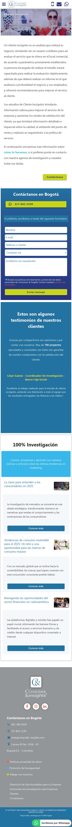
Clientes (14, 793)
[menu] (4, 4)
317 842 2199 (18, 731)
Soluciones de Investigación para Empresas (34, 789)
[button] (36, 204)
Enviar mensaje (36, 292)
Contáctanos (55, 177)
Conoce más (36, 528)
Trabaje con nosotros (20, 774)
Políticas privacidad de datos (24, 761)
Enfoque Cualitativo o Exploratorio (23, 19)
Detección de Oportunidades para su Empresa (35, 784)
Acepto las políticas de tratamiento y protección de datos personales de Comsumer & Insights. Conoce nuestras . (35, 282)
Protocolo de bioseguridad (23, 768)
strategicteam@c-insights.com (28, 737)
